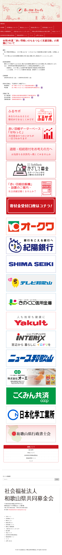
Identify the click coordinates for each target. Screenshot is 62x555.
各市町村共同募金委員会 (31, 455)
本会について (31, 452)
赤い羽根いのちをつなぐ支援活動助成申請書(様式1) (26, 87)
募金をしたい (9, 521)
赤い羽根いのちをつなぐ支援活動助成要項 (24, 85)
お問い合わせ (9, 541)
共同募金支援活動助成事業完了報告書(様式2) (25, 95)
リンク (31, 461)
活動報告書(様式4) (17, 99)
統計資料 (31, 450)
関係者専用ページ (31, 458)
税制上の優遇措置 (10, 527)
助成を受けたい (10, 523)
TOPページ (8, 516)
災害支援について (10, 525)
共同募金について (10, 519)
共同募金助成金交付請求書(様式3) (21, 97)
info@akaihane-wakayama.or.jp (17, 510)
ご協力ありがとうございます (13, 529)
